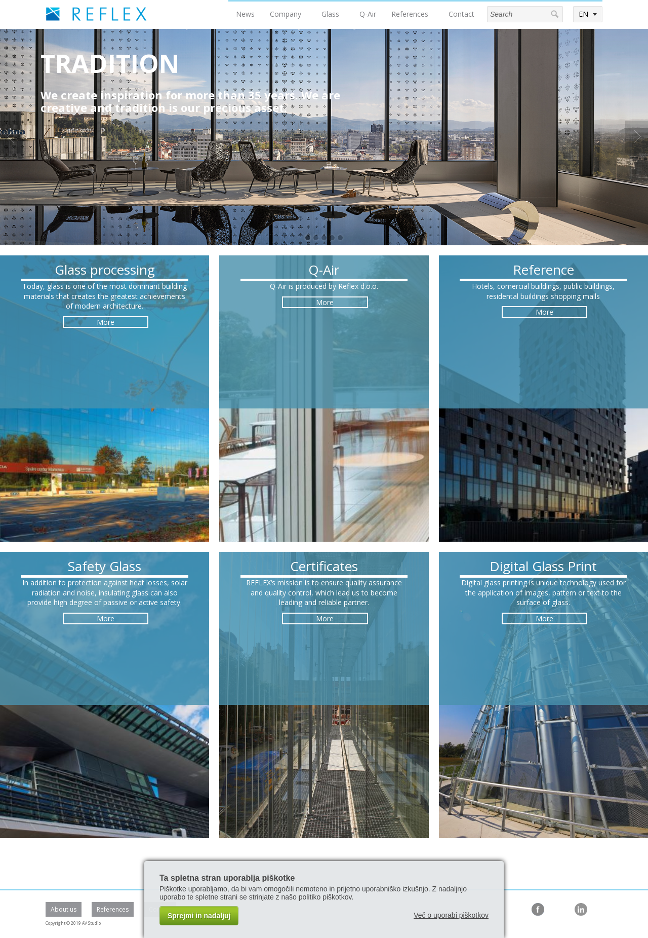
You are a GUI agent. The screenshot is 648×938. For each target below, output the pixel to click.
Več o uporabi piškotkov (451, 915)
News (245, 14)
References (409, 14)
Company (285, 14)
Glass (330, 14)
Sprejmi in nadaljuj (199, 916)
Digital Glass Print (543, 566)
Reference (543, 269)
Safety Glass (104, 566)
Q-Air (367, 14)
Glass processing (105, 269)
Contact (461, 14)
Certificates (324, 566)
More (105, 322)
